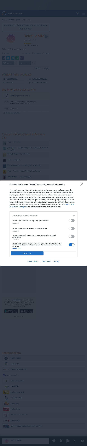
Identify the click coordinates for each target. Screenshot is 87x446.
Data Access (46, 261)
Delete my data (33, 261)
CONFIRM (27, 253)
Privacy (56, 261)
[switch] (72, 220)
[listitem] (43, 215)
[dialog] (43, 223)
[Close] (82, 185)
